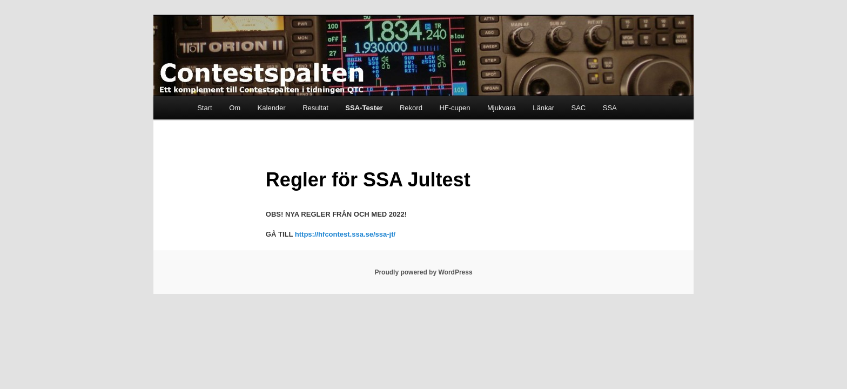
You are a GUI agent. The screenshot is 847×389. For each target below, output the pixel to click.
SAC (578, 108)
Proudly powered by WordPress (423, 272)
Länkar (543, 108)
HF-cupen (454, 108)
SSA (610, 108)
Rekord (411, 108)
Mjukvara (501, 108)
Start (204, 108)
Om (234, 108)
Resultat (315, 108)
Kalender (272, 108)
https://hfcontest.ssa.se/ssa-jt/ (345, 234)
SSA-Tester (363, 108)
